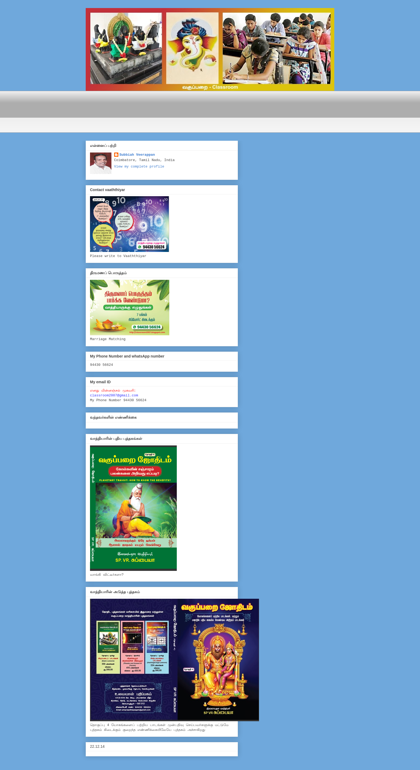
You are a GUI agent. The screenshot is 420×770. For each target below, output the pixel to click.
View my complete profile (139, 167)
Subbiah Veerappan (137, 155)
